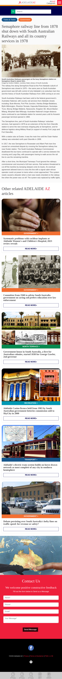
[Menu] (59, 2)
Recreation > (31, 403)
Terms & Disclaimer (37, 656)
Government (25, 20)
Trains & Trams (9, 20)
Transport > (31, 460)
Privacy (26, 656)
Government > (31, 233)
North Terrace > (31, 346)
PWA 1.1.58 (49, 656)
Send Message (30, 629)
